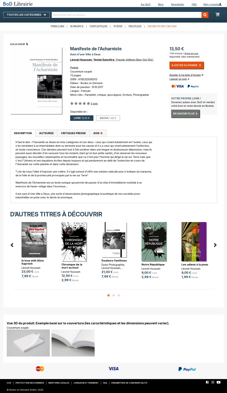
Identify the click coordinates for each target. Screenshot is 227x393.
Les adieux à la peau (194, 264)
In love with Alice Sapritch (33, 262)
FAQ (194, 4)
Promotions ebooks (162, 26)
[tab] (22, 133)
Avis (98, 133)
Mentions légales (58, 383)
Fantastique (99, 26)
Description (23, 133)
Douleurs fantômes (114, 260)
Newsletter (177, 4)
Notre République (153, 264)
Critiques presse (73, 133)
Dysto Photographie (113, 264)
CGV (9, 383)
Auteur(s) (46, 133)
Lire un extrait (17, 43)
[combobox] (130, 15)
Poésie (118, 26)
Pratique (135, 26)
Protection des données (30, 383)
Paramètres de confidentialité (129, 383)
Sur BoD (145, 4)
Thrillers (57, 26)
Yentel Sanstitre (103, 59)
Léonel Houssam (81, 59)
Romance (77, 26)
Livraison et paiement (86, 383)
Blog (160, 4)
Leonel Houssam (71, 271)
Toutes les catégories (26, 14)
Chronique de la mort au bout (72, 266)
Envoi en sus (191, 53)
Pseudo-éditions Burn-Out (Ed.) (134, 59)
